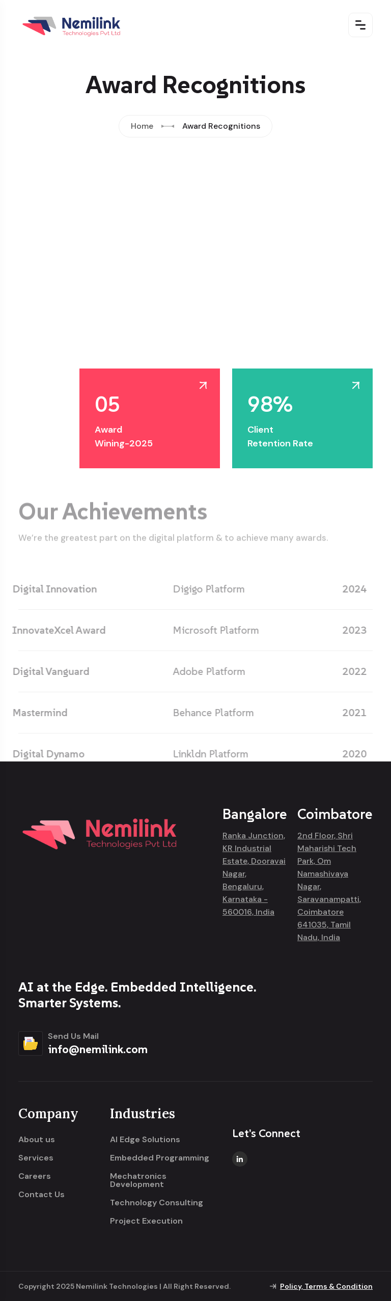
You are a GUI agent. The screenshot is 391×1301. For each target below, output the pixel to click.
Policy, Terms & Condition (326, 1286)
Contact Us (41, 1195)
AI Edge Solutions (145, 1140)
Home (142, 126)
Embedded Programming (159, 1158)
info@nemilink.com (98, 1049)
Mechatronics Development (138, 1180)
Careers (34, 1176)
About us (36, 1140)
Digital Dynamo (44, 753)
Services (35, 1158)
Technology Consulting (156, 1203)
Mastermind (35, 712)
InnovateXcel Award (54, 630)
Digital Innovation (50, 589)
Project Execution (146, 1221)
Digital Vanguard (46, 671)
